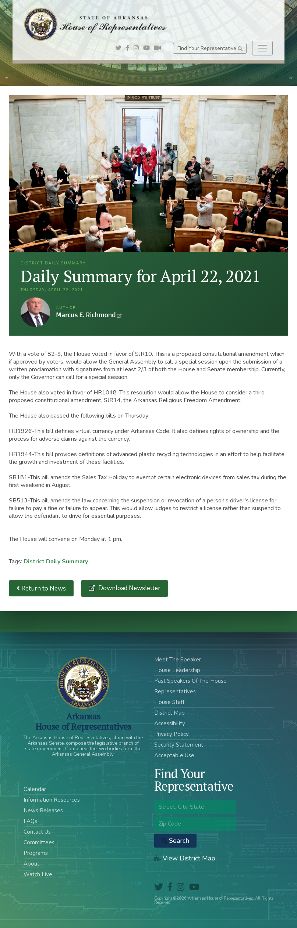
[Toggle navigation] (262, 48)
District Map (169, 712)
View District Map (184, 858)
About (31, 863)
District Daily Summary (56, 561)
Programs (36, 853)
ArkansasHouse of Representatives (83, 721)
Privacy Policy (171, 734)
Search (175, 840)
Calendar (35, 789)
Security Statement (178, 744)
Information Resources (52, 800)
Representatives (175, 691)
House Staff (169, 702)
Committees (39, 842)
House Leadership (177, 670)
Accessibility (169, 723)
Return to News (41, 588)
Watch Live (38, 874)
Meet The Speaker (177, 659)
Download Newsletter (128, 588)
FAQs (30, 821)
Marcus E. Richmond (35, 312)
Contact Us (37, 831)
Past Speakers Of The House (190, 681)
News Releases (43, 810)
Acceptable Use (174, 755)
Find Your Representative (210, 48)
